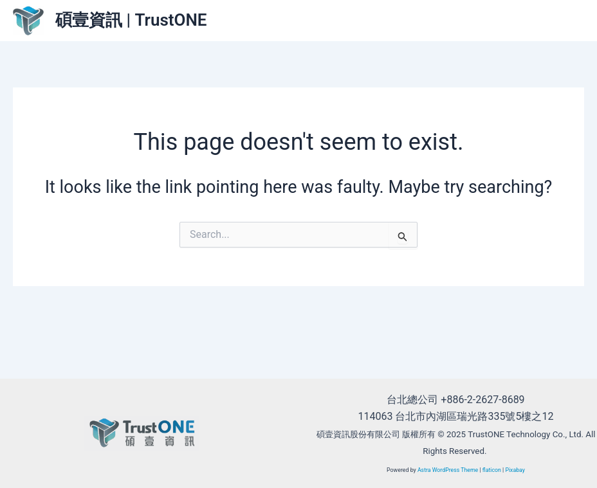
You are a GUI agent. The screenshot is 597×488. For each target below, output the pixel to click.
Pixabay (516, 470)
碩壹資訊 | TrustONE (131, 20)
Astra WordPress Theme (447, 470)
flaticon (491, 470)
